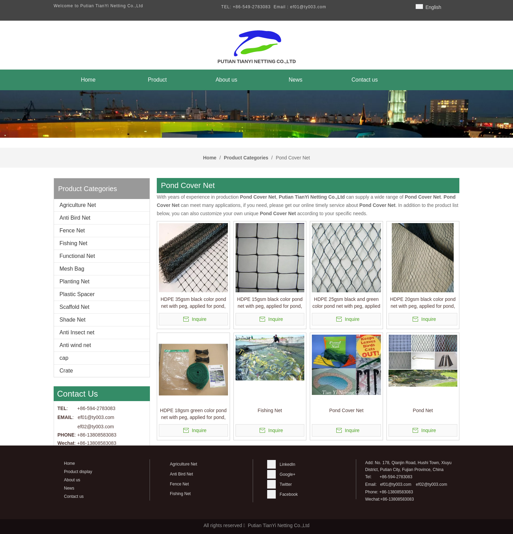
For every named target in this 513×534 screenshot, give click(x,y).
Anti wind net (75, 345)
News (69, 488)
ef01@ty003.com (395, 484)
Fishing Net (73, 243)
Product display (78, 471)
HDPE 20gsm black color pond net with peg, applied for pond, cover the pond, (423, 303)
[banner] (256, 114)
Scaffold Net (74, 307)
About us (72, 480)
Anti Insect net (76, 332)
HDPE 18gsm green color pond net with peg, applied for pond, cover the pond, (193, 414)
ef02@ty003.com (95, 426)
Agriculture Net (77, 205)
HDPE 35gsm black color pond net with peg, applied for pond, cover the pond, (193, 303)
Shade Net (72, 320)
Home (69, 463)
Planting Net (74, 281)
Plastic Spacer (77, 294)
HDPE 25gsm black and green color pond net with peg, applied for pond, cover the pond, (346, 303)
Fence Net (72, 230)
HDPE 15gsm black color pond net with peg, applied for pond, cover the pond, (270, 303)
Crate (66, 371)
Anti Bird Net (74, 218)
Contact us (74, 496)
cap (63, 358)
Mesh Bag (71, 269)
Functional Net (77, 256)
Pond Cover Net (346, 410)
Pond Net (423, 410)
